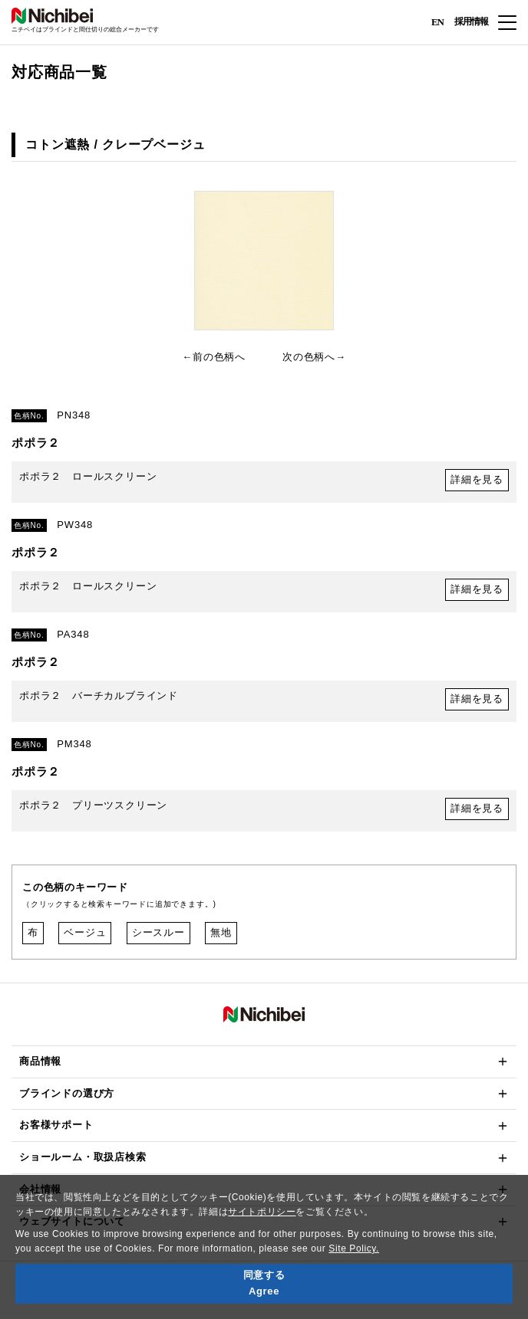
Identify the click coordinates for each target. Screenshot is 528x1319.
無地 (221, 932)
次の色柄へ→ (314, 357)
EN (437, 21)
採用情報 (471, 21)
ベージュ (85, 932)
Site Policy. (353, 1248)
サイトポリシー (261, 1211)
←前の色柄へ (214, 357)
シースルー (158, 932)
